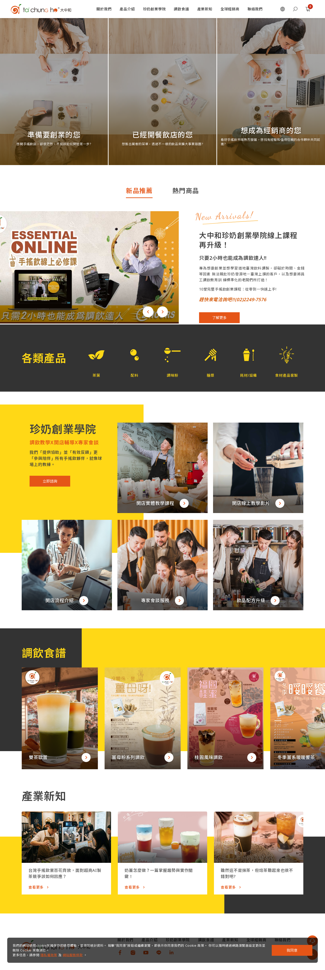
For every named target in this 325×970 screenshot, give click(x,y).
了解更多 (219, 317)
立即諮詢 (50, 481)
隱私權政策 (48, 955)
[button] (148, 311)
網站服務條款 (73, 955)
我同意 (292, 950)
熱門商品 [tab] (185, 190)
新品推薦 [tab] (139, 190)
